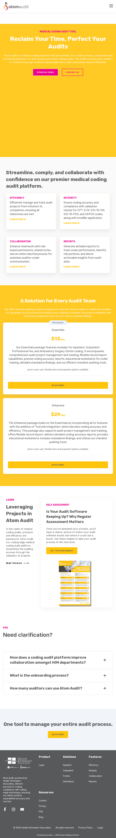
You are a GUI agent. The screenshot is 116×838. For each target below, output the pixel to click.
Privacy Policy (86, 827)
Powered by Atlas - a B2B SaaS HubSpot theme (58, 835)
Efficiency (93, 765)
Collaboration (95, 776)
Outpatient (68, 770)
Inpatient (67, 765)
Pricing (42, 806)
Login (41, 765)
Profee (66, 776)
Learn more (18, 219)
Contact (43, 800)
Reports (93, 781)
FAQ (41, 811)
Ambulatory (68, 781)
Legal (100, 827)
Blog (41, 817)
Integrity (93, 770)
